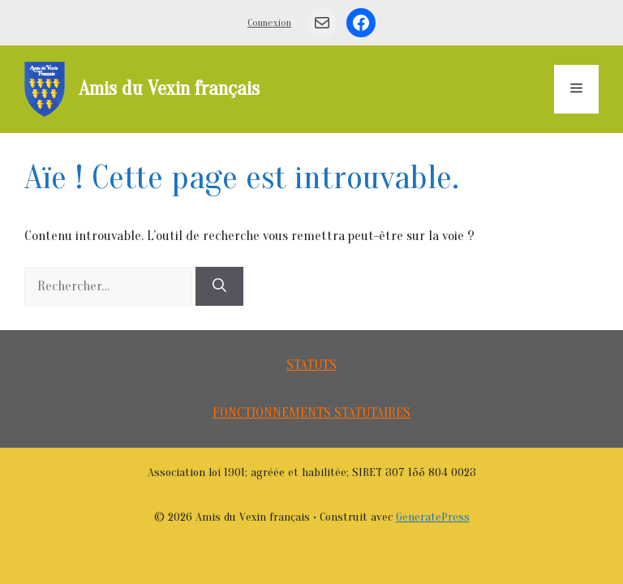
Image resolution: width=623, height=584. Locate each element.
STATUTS (311, 364)
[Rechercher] (219, 286)
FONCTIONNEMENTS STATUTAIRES (311, 412)
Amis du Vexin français (169, 89)
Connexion (269, 22)
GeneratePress (433, 517)
